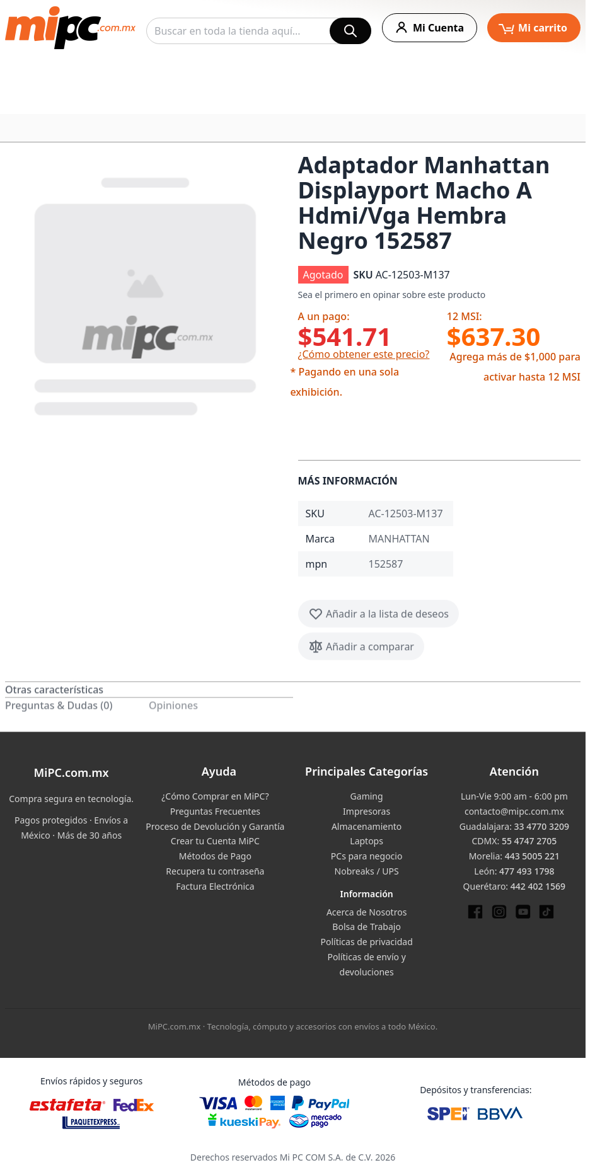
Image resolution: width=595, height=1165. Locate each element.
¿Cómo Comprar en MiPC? (215, 796)
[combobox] (258, 31)
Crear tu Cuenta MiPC (215, 841)
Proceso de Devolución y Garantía (215, 826)
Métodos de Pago (215, 856)
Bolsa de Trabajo (366, 927)
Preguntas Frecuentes (215, 811)
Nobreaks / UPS (367, 871)
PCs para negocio (367, 856)
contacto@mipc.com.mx (514, 811)
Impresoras (366, 811)
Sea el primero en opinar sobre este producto (392, 295)
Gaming (366, 796)
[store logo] (70, 27)
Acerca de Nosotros (366, 912)
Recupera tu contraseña (215, 871)
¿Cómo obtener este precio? (364, 354)
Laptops (366, 841)
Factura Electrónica (215, 886)
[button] (146, 293)
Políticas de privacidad (366, 942)
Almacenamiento (366, 826)
